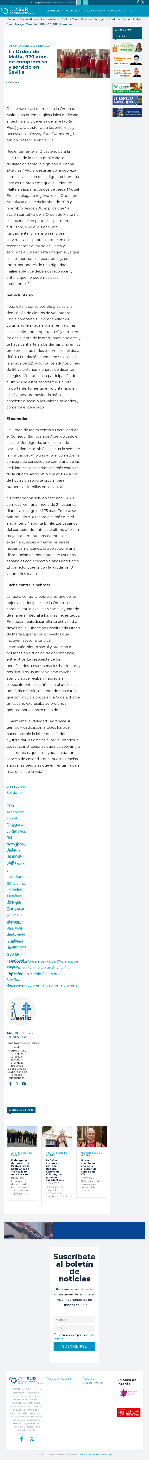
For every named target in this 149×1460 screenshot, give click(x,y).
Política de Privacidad (89, 1454)
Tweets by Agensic (59, 1378)
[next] (85, 2)
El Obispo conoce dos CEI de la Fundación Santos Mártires (60, 2)
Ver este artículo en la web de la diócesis (42, 985)
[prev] (78, 2)
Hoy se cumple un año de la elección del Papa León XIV (89, 1167)
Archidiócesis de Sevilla (29, 45)
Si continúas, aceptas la (74, 1336)
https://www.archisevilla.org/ (17, 1042)
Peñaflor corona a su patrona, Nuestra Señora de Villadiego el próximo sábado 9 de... (55, 1170)
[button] (131, 12)
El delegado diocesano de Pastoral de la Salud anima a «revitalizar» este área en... (20, 1167)
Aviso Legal (106, 1454)
